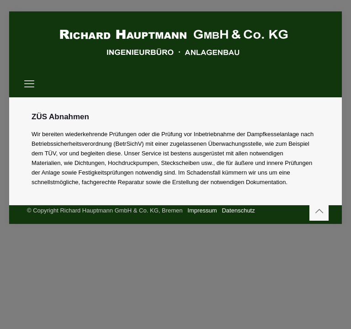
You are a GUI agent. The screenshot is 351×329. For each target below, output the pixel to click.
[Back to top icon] (319, 211)
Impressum (202, 210)
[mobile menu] (29, 84)
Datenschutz (238, 210)
